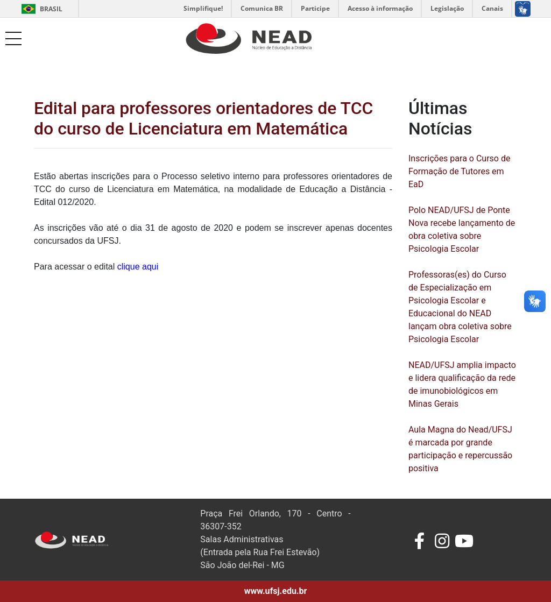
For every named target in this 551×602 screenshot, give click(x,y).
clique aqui (138, 266)
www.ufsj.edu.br (275, 591)
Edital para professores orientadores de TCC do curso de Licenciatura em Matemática (203, 118)
